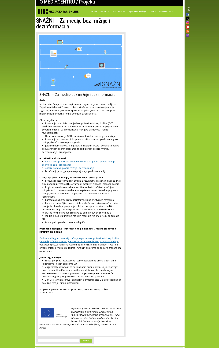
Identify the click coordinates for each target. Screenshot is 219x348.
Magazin (105, 11)
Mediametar (119, 11)
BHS (188, 7)
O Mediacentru (167, 11)
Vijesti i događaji (137, 11)
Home (94, 11)
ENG (188, 10)
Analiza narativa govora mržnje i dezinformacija (69, 167)
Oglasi (152, 11)
